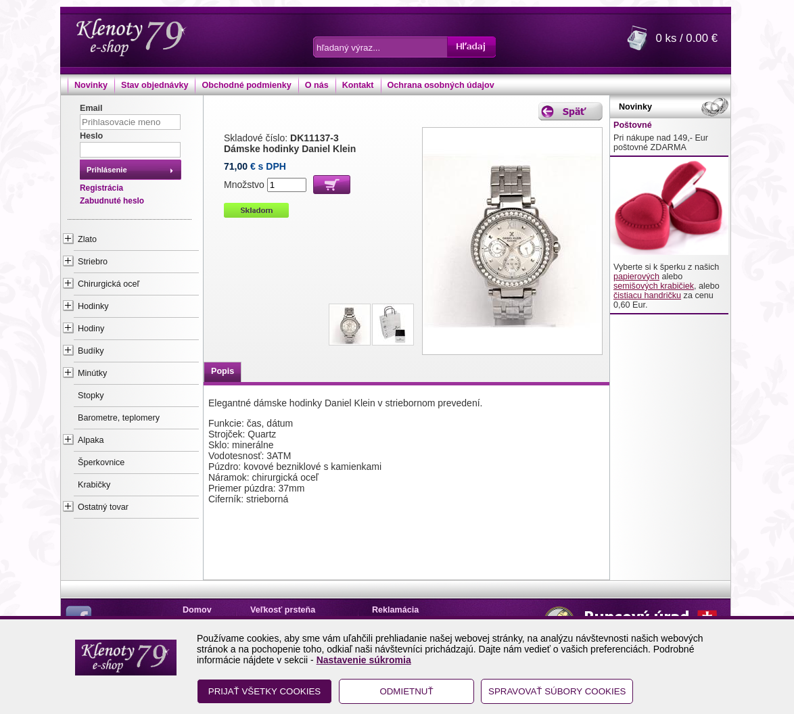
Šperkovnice (101, 462)
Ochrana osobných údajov (441, 85)
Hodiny (91, 328)
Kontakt (358, 85)
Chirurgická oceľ (108, 284)
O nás (317, 85)
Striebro (93, 261)
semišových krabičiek (653, 286)
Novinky (91, 85)
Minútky (92, 373)
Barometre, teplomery (119, 418)
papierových (636, 276)
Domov (197, 610)
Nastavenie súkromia (364, 659)
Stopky (91, 395)
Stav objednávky (154, 85)
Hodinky (93, 306)
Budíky (91, 351)
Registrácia (101, 188)
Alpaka (91, 440)
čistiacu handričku (647, 295)
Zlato (87, 239)
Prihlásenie (107, 170)
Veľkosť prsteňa (282, 610)
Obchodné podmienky (246, 85)
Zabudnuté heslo (112, 201)
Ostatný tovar (103, 507)
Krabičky (94, 485)
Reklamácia (395, 610)
